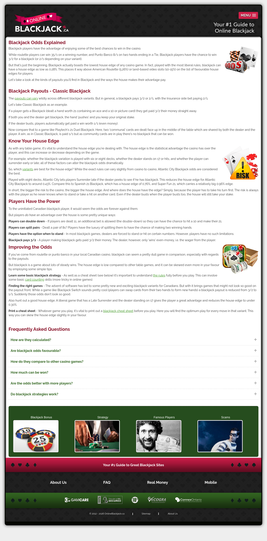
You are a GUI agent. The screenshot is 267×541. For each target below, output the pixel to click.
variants (27, 169)
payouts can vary (26, 98)
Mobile (211, 482)
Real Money (158, 482)
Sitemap (146, 513)
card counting (34, 279)
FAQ (107, 482)
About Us (58, 482)
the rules (159, 275)
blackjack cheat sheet (118, 311)
